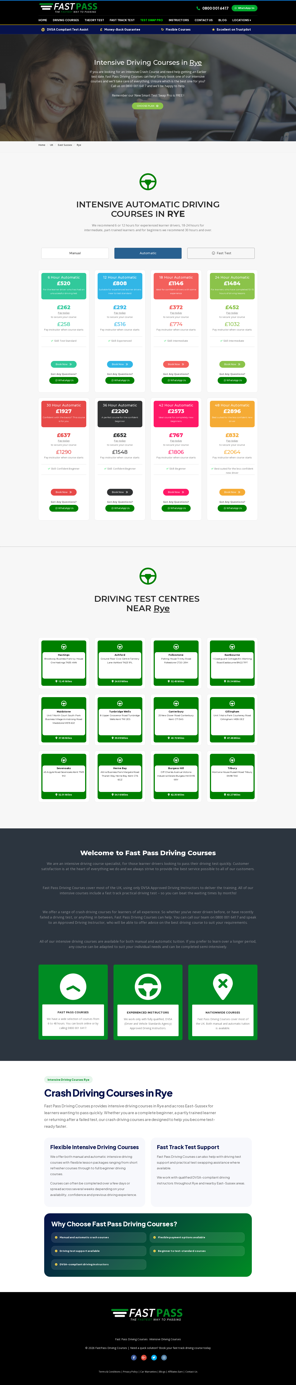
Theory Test (94, 20)
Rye (79, 145)
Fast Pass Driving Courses (131, 1339)
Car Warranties (148, 1371)
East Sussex (65, 145)
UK (51, 145)
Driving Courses (66, 20)
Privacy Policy (130, 1371)
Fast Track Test (122, 20)
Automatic (148, 253)
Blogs (162, 1371)
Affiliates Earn (175, 1371)
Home (43, 20)
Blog (222, 20)
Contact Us (204, 20)
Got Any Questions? (64, 374)
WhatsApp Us (244, 8)
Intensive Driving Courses (165, 1339)
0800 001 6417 (213, 8)
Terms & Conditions (109, 1371)
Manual (75, 253)
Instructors (179, 20)
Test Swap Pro (151, 20)
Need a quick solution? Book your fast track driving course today (170, 1348)
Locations (241, 20)
